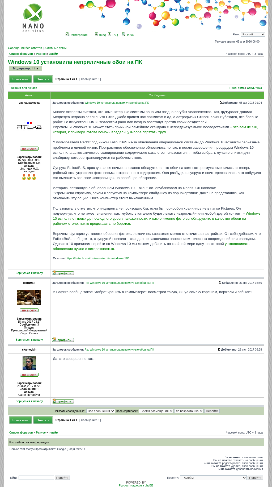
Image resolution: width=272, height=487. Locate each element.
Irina (35, 68)
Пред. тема (237, 87)
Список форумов (21, 53)
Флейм (53, 53)
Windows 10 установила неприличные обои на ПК (75, 62)
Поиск (128, 34)
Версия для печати (24, 87)
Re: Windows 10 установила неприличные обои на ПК (119, 282)
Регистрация (77, 34)
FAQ (113, 34)
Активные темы (55, 47)
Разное (41, 53)
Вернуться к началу (29, 273)
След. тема (254, 87)
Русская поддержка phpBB (136, 485)
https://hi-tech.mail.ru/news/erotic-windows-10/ (97, 258)
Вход (100, 34)
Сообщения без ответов (25, 47)
